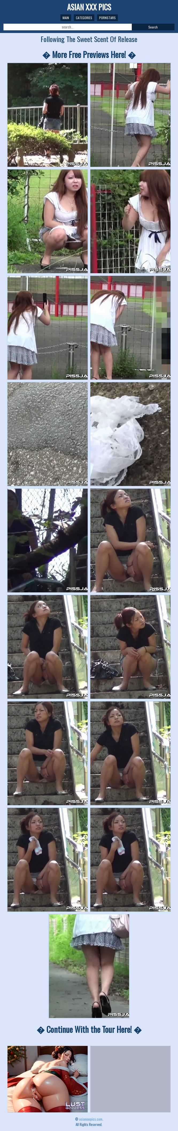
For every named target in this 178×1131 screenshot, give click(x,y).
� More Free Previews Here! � (89, 54)
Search (153, 27)
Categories (84, 17)
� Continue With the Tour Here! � (89, 1029)
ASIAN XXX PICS (89, 7)
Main (66, 17)
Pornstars (107, 17)
